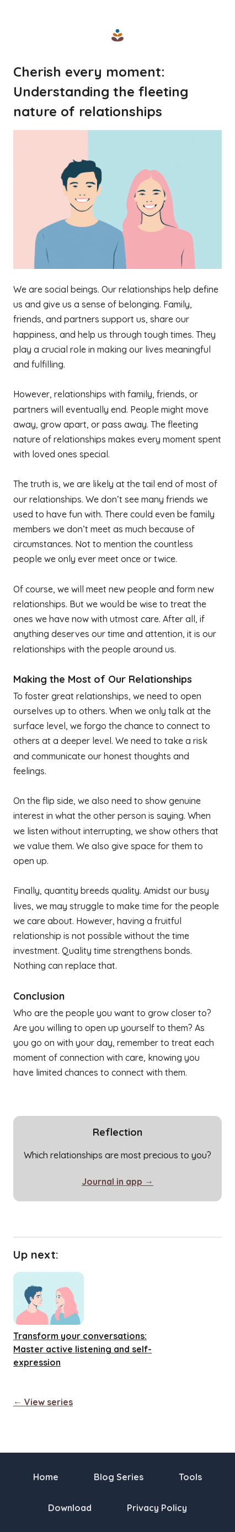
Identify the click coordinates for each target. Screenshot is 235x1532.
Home (45, 1476)
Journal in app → (117, 1181)
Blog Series (118, 1476)
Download (70, 1507)
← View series (43, 1401)
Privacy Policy (157, 1507)
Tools (190, 1476)
